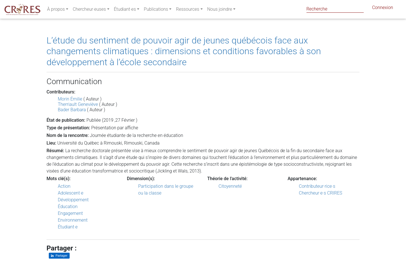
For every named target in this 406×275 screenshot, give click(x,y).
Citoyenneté (230, 186)
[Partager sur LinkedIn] (59, 256)
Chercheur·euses (89, 10)
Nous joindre (219, 10)
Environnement (73, 220)
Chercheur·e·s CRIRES (320, 193)
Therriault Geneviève (78, 104)
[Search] (335, 9)
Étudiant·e (68, 227)
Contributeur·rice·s (317, 186)
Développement (73, 199)
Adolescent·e (70, 193)
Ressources (187, 10)
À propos (56, 10)
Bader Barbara (72, 109)
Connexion (382, 8)
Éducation (68, 206)
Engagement (70, 213)
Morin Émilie (70, 99)
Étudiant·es (125, 10)
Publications (156, 10)
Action (64, 186)
